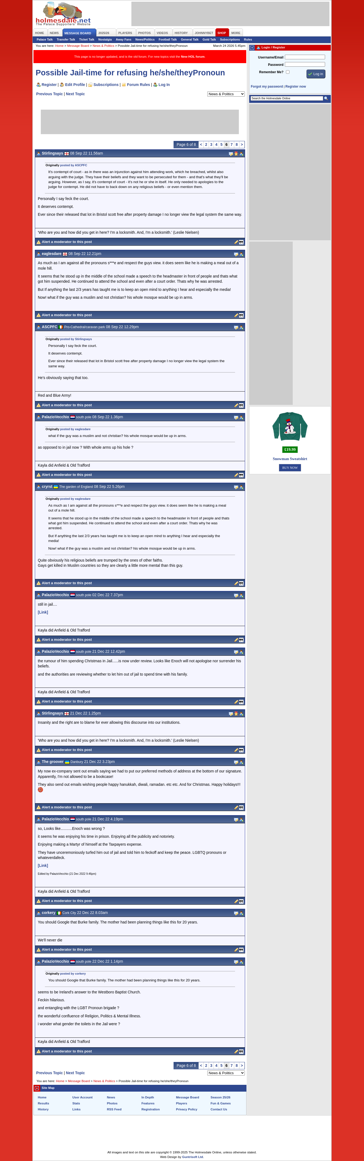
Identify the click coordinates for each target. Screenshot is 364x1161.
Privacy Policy (186, 1109)
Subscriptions (230, 39)
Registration (150, 1109)
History (43, 1109)
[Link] (43, 612)
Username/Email (270, 57)
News (111, 1097)
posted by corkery (73, 973)
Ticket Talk (86, 39)
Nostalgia (105, 39)
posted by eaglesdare (75, 429)
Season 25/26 (220, 1097)
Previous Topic (49, 94)
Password (275, 65)
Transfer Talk (66, 39)
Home (59, 45)
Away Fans (123, 39)
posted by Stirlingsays (76, 339)
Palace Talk (45, 39)
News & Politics (103, 45)
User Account (82, 1097)
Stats (76, 1103)
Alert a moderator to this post (67, 242)
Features (148, 1103)
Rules (248, 39)
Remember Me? (271, 72)
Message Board (78, 45)
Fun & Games (221, 1103)
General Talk (190, 39)
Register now (295, 86)
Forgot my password (267, 86)
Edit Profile (75, 84)
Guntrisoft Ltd (192, 1157)
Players (181, 1103)
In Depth (147, 1097)
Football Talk (168, 39)
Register (49, 84)
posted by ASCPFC (73, 165)
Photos (112, 1103)
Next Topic (75, 94)
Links (76, 1109)
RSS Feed (114, 1109)
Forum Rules (138, 84)
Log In (164, 84)
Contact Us (219, 1109)
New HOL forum (193, 56)
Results (43, 1103)
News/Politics (145, 39)
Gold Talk (209, 39)
